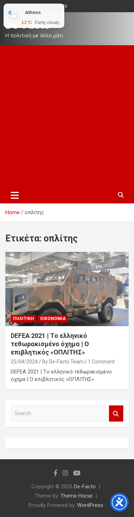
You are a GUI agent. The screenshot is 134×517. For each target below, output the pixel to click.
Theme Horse (76, 496)
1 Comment (101, 362)
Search (116, 413)
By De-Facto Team (63, 362)
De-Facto (85, 486)
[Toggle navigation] (14, 195)
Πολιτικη (23, 318)
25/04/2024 (24, 362)
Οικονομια (53, 318)
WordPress (90, 505)
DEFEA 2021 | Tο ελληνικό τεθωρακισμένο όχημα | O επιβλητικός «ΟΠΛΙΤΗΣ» (50, 344)
